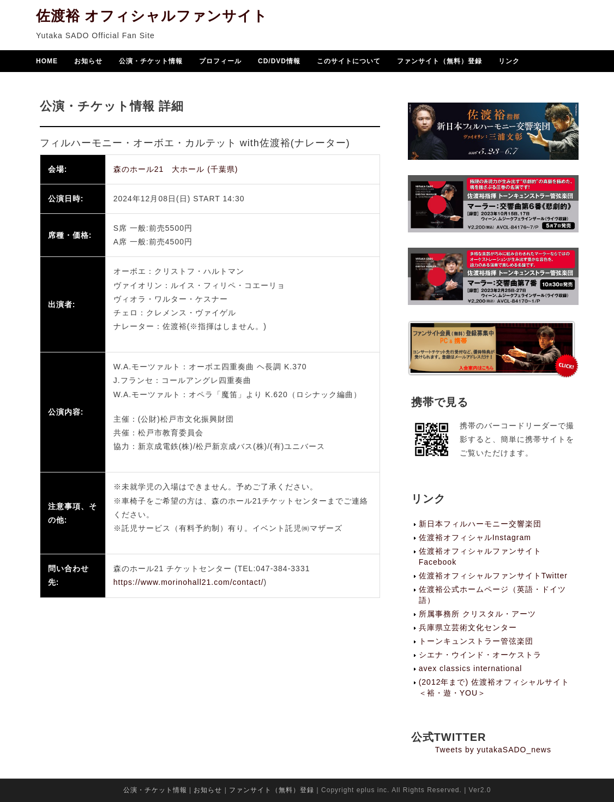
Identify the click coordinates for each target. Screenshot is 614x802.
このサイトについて (349, 62)
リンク (509, 62)
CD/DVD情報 (279, 62)
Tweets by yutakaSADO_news (493, 749)
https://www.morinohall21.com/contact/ (188, 582)
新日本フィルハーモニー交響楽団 (480, 523)
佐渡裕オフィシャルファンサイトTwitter (493, 575)
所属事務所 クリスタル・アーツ (477, 613)
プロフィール (220, 62)
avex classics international (470, 668)
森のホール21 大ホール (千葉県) (175, 169)
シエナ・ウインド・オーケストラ (480, 654)
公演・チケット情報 (151, 62)
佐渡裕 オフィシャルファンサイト (152, 17)
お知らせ (88, 62)
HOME (47, 62)
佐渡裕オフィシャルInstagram (475, 537)
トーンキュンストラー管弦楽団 (476, 641)
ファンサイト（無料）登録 (439, 62)
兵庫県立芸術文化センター (468, 627)
